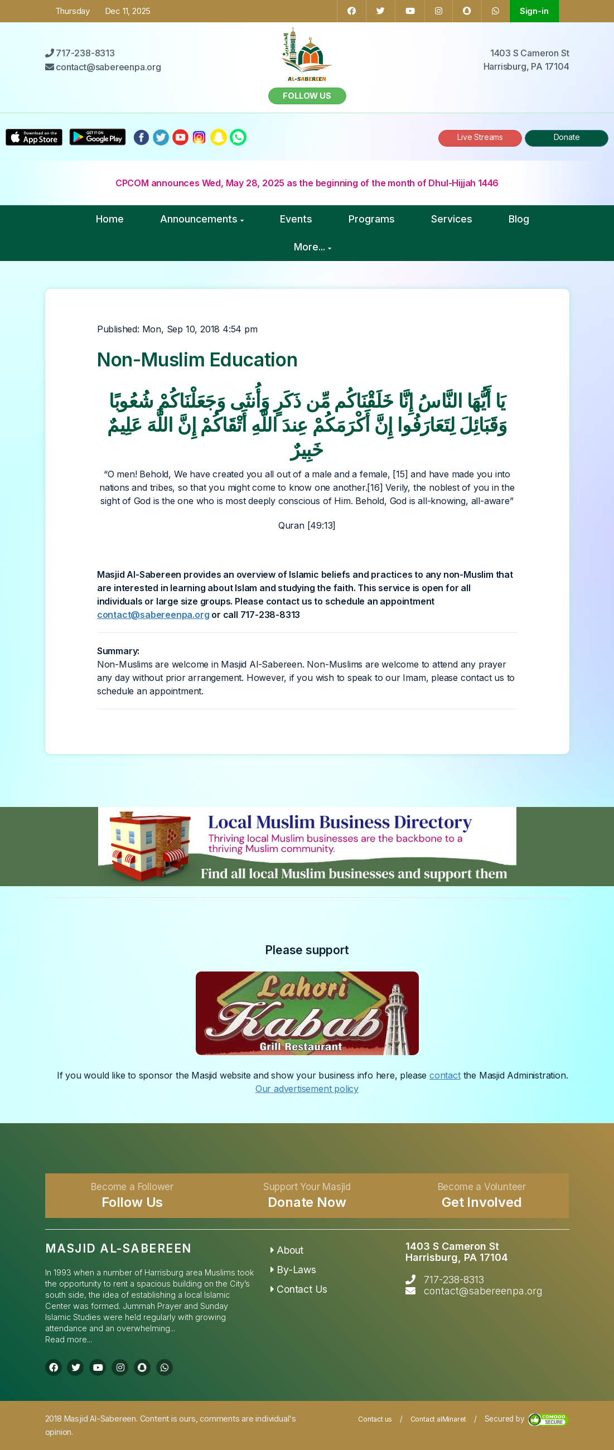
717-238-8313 (454, 1279)
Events (296, 219)
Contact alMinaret (438, 1419)
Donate (567, 137)
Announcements (202, 219)
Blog (519, 219)
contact (445, 1075)
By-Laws (293, 1269)
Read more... (68, 1339)
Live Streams (480, 137)
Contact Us (299, 1289)
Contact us (375, 1419)
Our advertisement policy (307, 1088)
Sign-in (534, 11)
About (287, 1250)
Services (451, 219)
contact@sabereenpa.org (153, 614)
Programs (372, 219)
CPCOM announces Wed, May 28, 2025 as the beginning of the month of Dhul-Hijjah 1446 (307, 182)
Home (110, 219)
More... (312, 247)
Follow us (307, 95)
